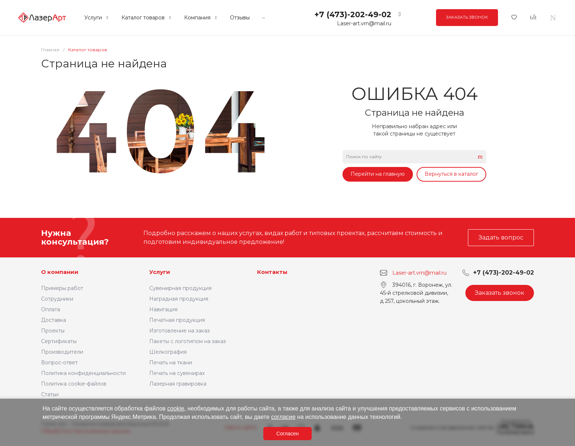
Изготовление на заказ (179, 330)
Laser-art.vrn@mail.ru (364, 23)
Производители (62, 352)
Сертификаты (59, 341)
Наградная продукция (178, 299)
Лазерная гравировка (177, 383)
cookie (175, 408)
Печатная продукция (177, 320)
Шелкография (168, 352)
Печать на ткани (170, 362)
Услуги (159, 271)
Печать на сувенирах (177, 373)
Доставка (53, 320)
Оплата (50, 309)
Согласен (287, 433)
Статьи (50, 394)
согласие (283, 417)
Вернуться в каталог (451, 174)
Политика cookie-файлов (73, 383)
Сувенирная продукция (180, 288)
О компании (59, 271)
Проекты (53, 330)
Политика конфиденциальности (83, 373)
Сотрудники (57, 299)
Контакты (272, 271)
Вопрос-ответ (59, 362)
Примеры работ (62, 288)
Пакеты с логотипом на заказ (187, 341)
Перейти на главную (378, 174)
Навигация (163, 309)
